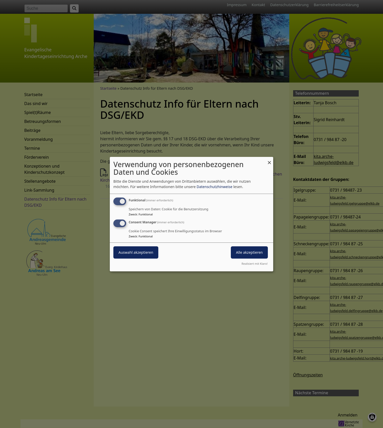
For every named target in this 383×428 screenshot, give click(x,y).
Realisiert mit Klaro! (255, 263)
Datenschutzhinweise (214, 186)
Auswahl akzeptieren (135, 252)
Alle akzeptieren (249, 252)
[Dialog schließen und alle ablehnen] (269, 160)
